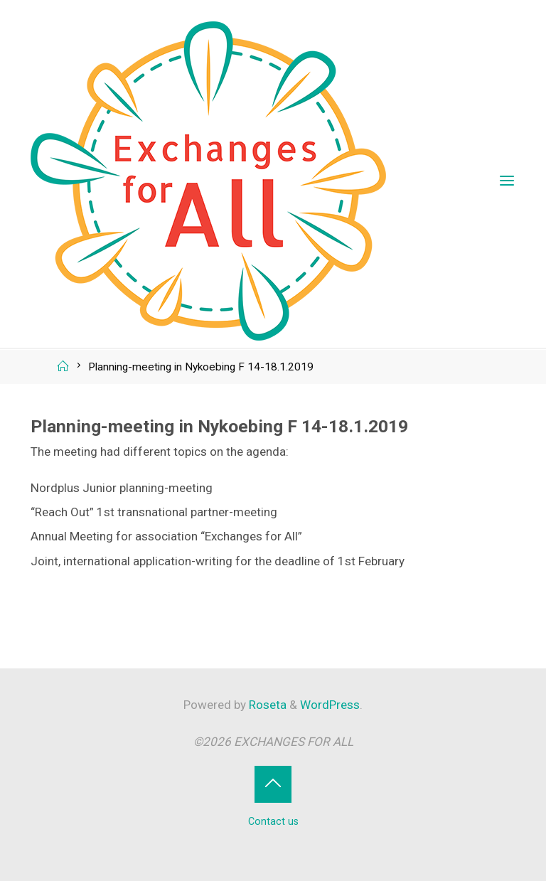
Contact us (273, 821)
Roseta (266, 705)
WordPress (330, 705)
